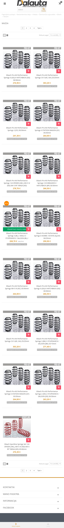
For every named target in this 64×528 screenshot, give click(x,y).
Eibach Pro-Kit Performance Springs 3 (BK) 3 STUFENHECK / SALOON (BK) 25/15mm (47, 341)
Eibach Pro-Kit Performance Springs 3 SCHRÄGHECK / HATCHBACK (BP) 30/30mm (47, 183)
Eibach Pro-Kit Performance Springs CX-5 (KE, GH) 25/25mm (47, 76)
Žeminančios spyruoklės (47, 14)
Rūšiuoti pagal (43, 35)
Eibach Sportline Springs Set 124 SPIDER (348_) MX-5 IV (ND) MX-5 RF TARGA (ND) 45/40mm (17, 446)
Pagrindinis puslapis (8, 14)
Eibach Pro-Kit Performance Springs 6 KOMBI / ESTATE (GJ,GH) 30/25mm (47, 235)
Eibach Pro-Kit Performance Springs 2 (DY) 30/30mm (17, 129)
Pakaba (35, 14)
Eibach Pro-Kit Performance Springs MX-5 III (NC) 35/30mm (17, 287)
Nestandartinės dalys (24, 14)
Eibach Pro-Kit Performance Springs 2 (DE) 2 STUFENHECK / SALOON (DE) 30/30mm (47, 393)
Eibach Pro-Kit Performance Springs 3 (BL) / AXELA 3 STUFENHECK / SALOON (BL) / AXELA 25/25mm (16, 237)
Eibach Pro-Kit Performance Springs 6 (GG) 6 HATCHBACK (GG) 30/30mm (17, 77)
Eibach (59, 14)
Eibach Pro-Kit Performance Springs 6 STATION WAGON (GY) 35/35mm (47, 130)
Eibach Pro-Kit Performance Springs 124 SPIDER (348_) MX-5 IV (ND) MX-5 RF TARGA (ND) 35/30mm (17, 184)
